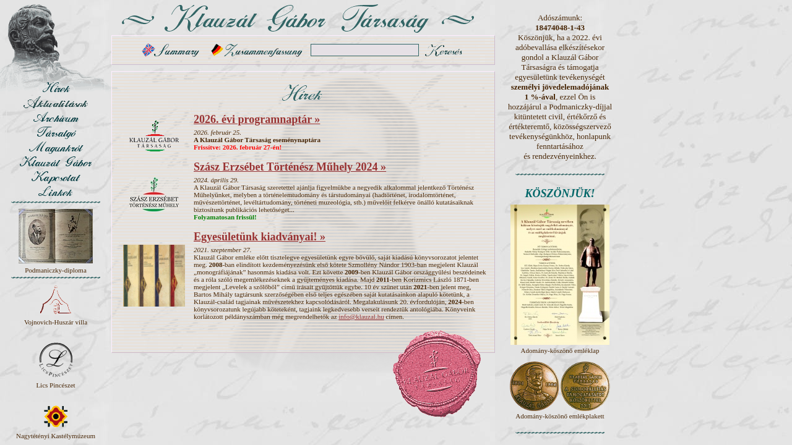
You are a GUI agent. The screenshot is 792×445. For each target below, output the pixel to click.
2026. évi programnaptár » (257, 119)
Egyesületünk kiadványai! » (259, 237)
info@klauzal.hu (361, 316)
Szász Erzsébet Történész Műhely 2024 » (290, 167)
